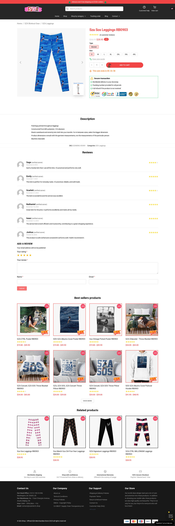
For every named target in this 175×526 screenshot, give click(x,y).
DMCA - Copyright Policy (62, 503)
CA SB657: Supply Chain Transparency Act (69, 506)
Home (19, 23)
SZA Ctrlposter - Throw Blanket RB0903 (142, 339)
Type (91, 43)
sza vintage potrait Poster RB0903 (103, 339)
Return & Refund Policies (98, 500)
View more (87, 401)
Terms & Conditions (60, 496)
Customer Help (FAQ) (97, 506)
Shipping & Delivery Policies (99, 493)
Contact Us (94, 503)
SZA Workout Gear (32, 23)
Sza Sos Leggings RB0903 (28, 451)
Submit (21, 288)
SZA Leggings (48, 23)
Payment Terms (95, 496)
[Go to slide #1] (45, 102)
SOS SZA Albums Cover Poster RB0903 (69, 339)
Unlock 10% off (171, 516)
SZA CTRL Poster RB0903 (27, 339)
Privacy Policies (59, 500)
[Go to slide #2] (57, 102)
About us (57, 493)
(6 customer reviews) (107, 35)
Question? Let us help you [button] (164, 523)
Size (91, 51)
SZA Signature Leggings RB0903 (102, 451)
